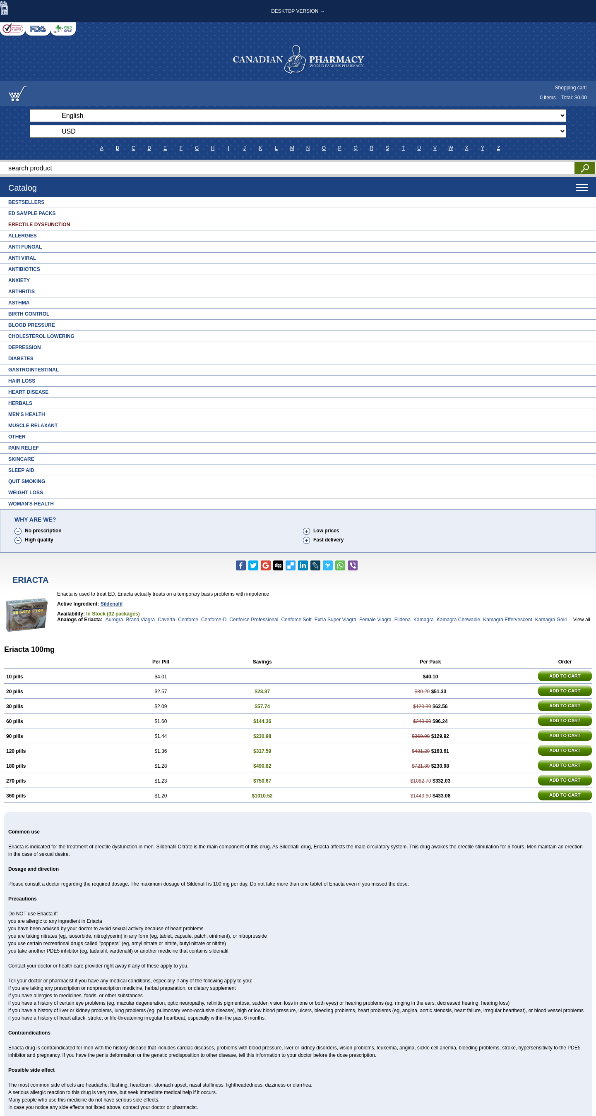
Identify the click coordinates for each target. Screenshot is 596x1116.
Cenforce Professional (253, 620)
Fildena (402, 620)
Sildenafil (112, 604)
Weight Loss (25, 493)
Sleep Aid (21, 470)
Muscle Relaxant (33, 426)
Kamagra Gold (551, 620)
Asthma (18, 303)
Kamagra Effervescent (507, 620)
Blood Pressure (31, 325)
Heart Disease (28, 392)
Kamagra (423, 620)
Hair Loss (21, 381)
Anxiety (19, 280)
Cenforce (188, 620)
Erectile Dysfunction (39, 225)
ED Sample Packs (31, 213)
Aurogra (114, 620)
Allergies (22, 236)
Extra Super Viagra (335, 620)
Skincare (21, 459)
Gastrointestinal (33, 370)
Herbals (20, 403)
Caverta (166, 620)
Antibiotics (24, 269)
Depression (24, 347)
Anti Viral (22, 258)
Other (17, 437)
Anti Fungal (25, 247)
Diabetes (21, 359)
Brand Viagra (140, 620)
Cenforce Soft (296, 620)
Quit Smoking (26, 481)
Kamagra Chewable (458, 620)
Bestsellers (26, 202)
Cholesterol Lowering (41, 336)
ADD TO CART (565, 675)
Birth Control (28, 314)
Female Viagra (375, 620)
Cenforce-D (213, 620)
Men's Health (26, 414)
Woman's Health (31, 504)
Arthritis (21, 292)
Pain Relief (23, 448)
